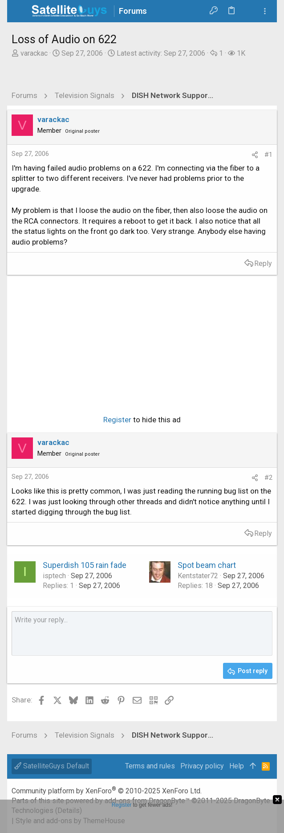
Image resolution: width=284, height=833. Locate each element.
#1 (268, 155)
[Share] (254, 155)
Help (236, 766)
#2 (268, 478)
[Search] (248, 11)
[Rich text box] (142, 633)
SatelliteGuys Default (51, 766)
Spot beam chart (207, 565)
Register (117, 419)
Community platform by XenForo (107, 791)
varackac (34, 53)
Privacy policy (202, 766)
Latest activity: (161, 53)
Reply (263, 263)
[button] (20, 11)
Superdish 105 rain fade (84, 565)
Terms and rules (150, 766)
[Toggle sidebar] (264, 11)
